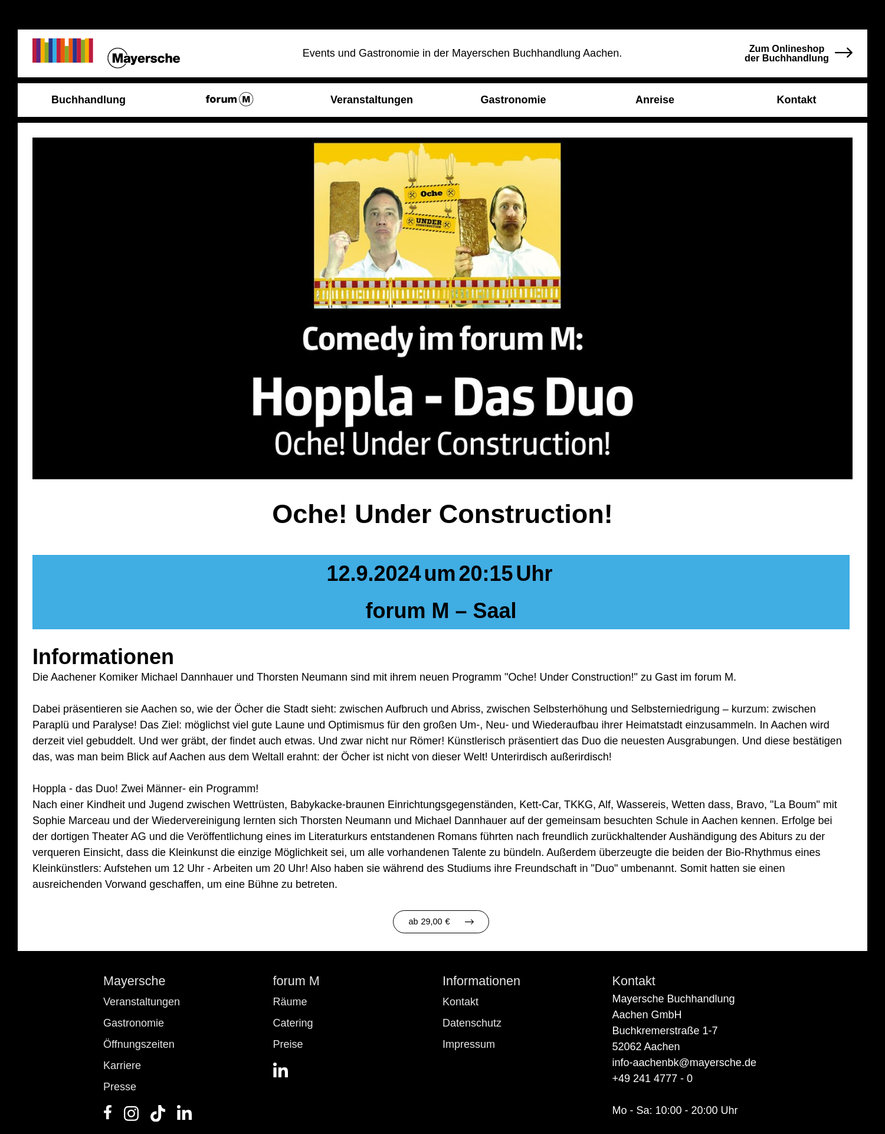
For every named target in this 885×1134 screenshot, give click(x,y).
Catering (293, 1023)
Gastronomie (133, 1023)
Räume (290, 1002)
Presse (119, 1087)
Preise (288, 1044)
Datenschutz (472, 1023)
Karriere (122, 1065)
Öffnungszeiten (139, 1044)
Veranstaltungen (141, 1002)
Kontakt (460, 1002)
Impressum (468, 1044)
